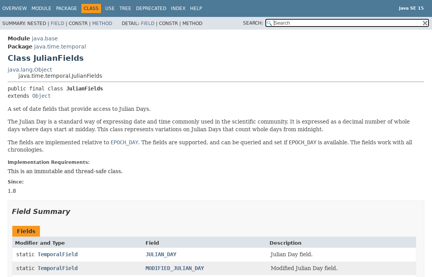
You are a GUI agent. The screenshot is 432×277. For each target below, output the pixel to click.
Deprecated (151, 8)
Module (41, 8)
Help (196, 8)
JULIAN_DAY (161, 254)
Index (178, 8)
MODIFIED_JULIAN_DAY (175, 268)
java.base (45, 38)
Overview (14, 8)
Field (57, 23)
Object (41, 96)
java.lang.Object (30, 70)
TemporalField (58, 254)
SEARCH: (253, 23)
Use (110, 8)
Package (66, 8)
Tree (125, 8)
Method (102, 23)
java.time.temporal (60, 46)
